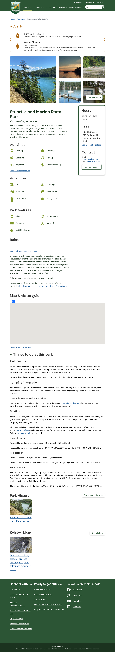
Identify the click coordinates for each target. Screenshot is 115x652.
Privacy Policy (57, 646)
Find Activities (51, 7)
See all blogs (97, 533)
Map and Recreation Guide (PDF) (49, 609)
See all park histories (93, 495)
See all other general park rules (23, 251)
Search (103, 7)
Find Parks (27, 7)
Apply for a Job (16, 618)
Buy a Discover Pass (43, 594)
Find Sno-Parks (38, 7)
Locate (13, 301)
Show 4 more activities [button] (20, 170)
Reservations (78, 2)
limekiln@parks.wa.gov (90, 159)
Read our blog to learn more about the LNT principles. (43, 286)
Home (12, 19)
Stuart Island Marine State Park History (20, 519)
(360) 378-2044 (93, 161)
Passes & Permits (75, 7)
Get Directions (92, 167)
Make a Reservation (43, 589)
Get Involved (62, 7)
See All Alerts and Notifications (48, 604)
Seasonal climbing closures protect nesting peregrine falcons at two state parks (20, 562)
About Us (99, 2)
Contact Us (15, 589)
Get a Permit (40, 599)
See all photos (94, 97)
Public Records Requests (21, 628)
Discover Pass (89, 2)
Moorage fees (22, 430)
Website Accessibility (19, 623)
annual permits (24, 433)
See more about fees (91, 144)
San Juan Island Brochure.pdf (20, 347)
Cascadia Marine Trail (71, 403)
